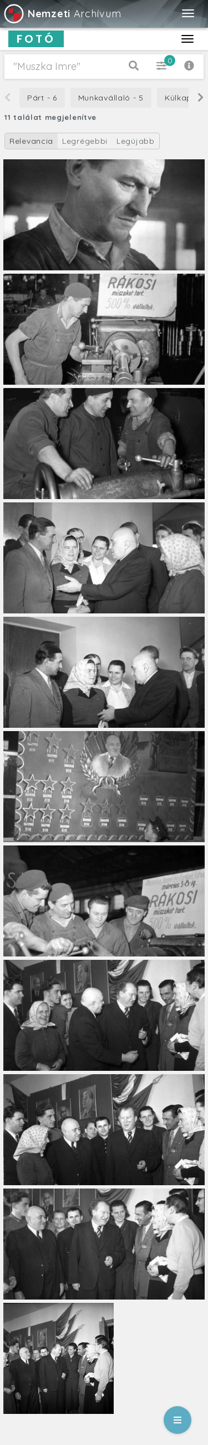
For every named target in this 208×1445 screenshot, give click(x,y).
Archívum (62, 13)
